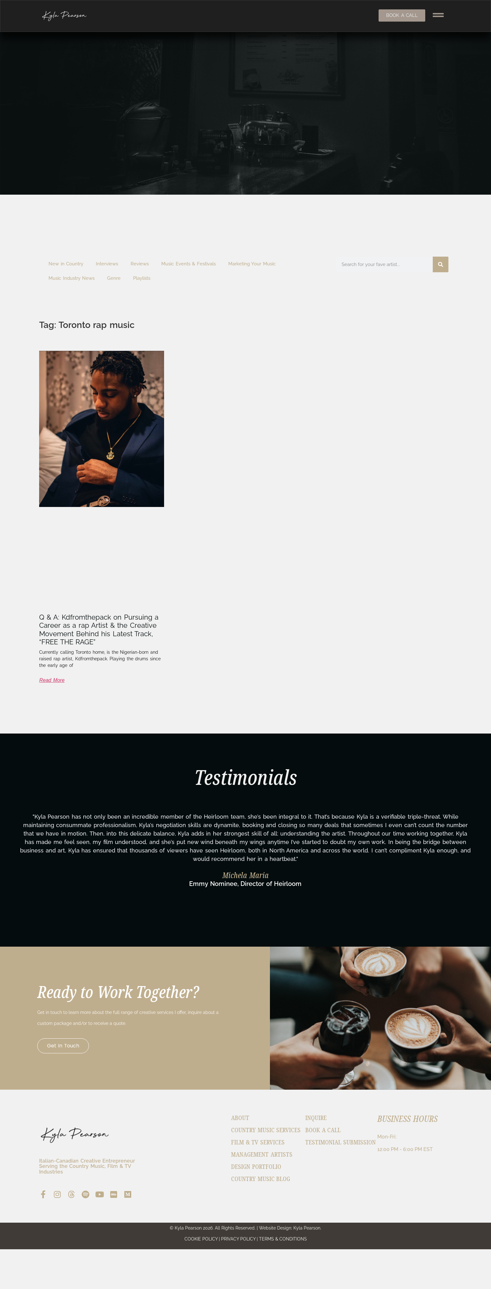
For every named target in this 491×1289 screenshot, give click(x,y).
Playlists (141, 278)
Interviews (107, 264)
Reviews (140, 264)
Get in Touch (65, 1049)
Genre (114, 278)
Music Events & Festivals (188, 264)
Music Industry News (72, 278)
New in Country (66, 264)
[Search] (440, 264)
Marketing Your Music (252, 264)
